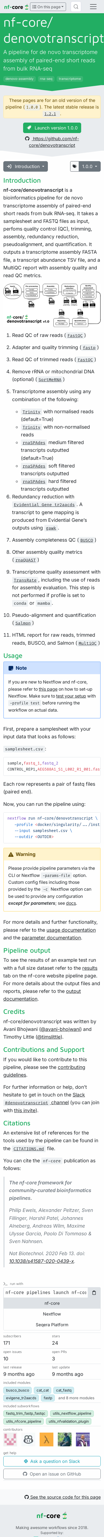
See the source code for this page (62, 1497)
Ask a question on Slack (52, 1461)
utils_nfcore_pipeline (23, 1421)
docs (71, 903)
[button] (76, 1398)
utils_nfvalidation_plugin (69, 1421)
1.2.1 (50, 114)
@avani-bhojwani (60, 1029)
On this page (46, 6)
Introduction (24, 166)
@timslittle (49, 1037)
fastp (48, 1398)
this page (48, 689)
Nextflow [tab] (52, 1314)
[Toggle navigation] (93, 6)
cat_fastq (64, 1390)
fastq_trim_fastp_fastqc (25, 1413)
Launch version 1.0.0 (52, 128)
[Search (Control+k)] (76, 6)
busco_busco (17, 1390)
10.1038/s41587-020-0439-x (41, 1261)
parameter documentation (51, 938)
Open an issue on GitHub (52, 1474)
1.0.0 (88, 166)
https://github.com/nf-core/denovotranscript (52, 142)
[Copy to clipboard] (94, 1292)
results (89, 968)
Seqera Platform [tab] (52, 1324)
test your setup (71, 696)
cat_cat (43, 1390)
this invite (24, 1110)
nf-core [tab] (52, 1303)
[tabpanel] (52, 1292)
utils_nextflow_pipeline (72, 1413)
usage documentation (71, 930)
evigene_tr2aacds (21, 1398)
